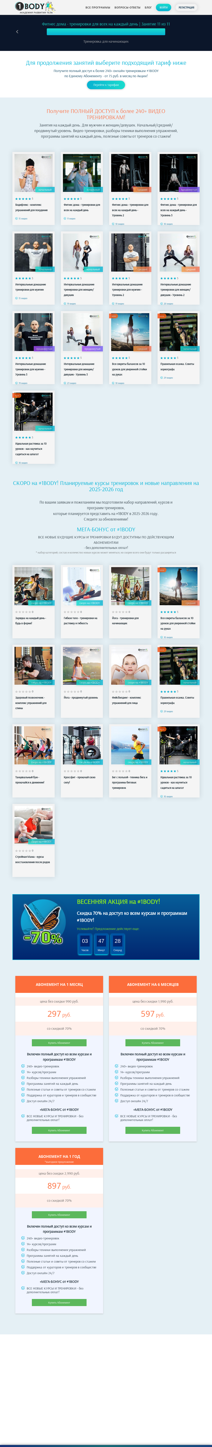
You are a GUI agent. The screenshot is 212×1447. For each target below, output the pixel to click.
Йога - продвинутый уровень (81, 697)
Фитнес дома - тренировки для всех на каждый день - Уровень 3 (178, 210)
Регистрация (186, 7)
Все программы (98, 7)
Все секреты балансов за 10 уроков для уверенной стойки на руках (129, 369)
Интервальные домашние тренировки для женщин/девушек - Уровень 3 (79, 369)
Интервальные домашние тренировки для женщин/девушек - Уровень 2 (175, 290)
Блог (148, 7)
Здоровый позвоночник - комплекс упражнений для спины (30, 703)
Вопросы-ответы (127, 7)
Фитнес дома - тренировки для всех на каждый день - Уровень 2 (130, 210)
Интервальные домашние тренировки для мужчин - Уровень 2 (127, 290)
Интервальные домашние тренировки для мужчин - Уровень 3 (30, 369)
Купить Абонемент (59, 1043)
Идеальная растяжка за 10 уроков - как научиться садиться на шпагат (31, 449)
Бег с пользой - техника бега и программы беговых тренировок (129, 782)
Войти (163, 7)
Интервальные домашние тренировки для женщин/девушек (79, 290)
